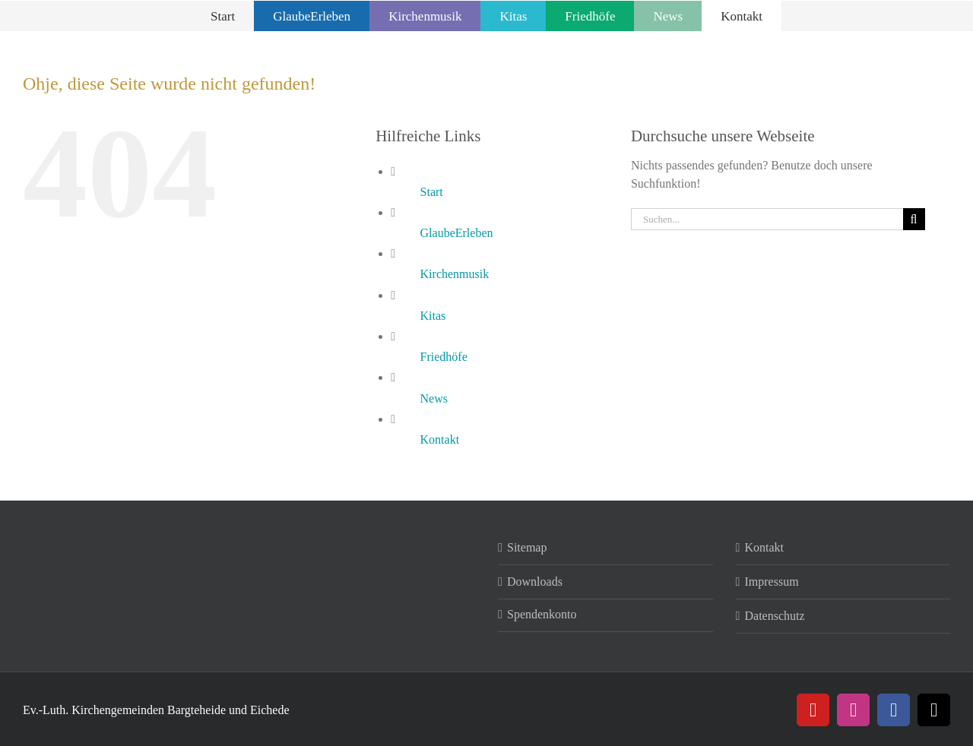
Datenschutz (775, 615)
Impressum (772, 581)
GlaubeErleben (456, 232)
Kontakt (440, 439)
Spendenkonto (542, 614)
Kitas (433, 315)
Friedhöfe (443, 356)
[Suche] (914, 219)
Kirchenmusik (455, 273)
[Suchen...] (767, 219)
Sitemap (527, 547)
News (434, 398)
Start (431, 191)
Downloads (535, 581)
